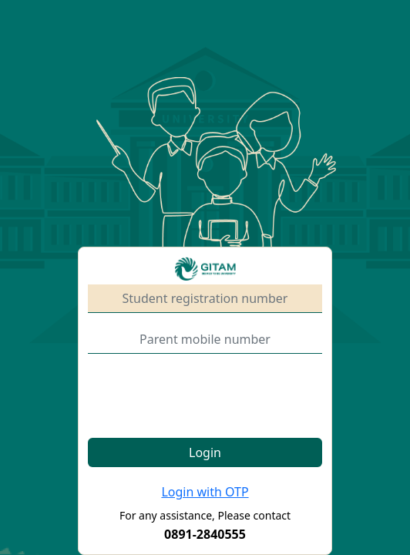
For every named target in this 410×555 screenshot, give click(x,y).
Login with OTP (204, 491)
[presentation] (205, 396)
